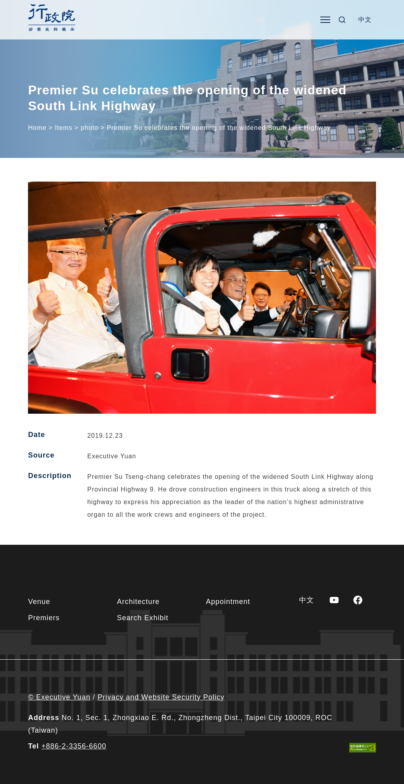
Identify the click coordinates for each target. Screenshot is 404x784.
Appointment (228, 602)
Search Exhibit (142, 618)
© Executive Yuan (59, 697)
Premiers (44, 618)
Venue (39, 602)
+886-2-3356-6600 (74, 746)
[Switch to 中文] (365, 19)
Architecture (138, 602)
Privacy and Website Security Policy (160, 697)
